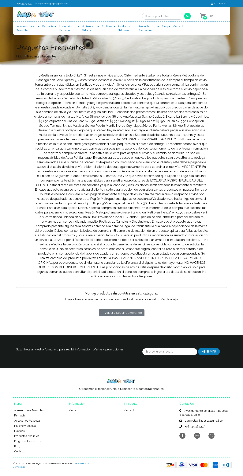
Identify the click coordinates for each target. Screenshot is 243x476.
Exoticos (107, 26)
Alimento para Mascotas (25, 28)
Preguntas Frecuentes (145, 28)
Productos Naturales (124, 28)
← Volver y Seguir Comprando (121, 312)
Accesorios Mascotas (66, 28)
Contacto (179, 26)
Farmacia (47, 26)
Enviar (209, 351)
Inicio (19, 56)
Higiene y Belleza (88, 28)
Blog (165, 26)
